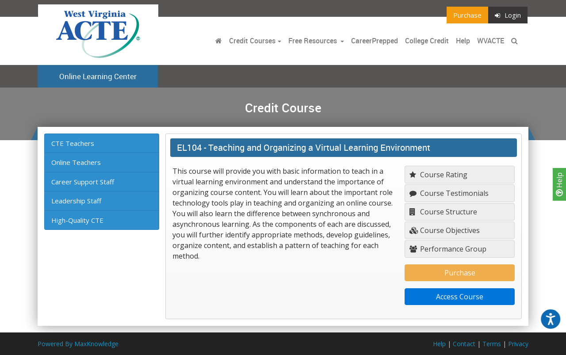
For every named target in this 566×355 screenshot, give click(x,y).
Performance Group (447, 249)
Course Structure (443, 212)
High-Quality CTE (77, 220)
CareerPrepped (374, 41)
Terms (491, 344)
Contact (464, 344)
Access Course (459, 297)
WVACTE (490, 41)
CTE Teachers (72, 143)
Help (559, 184)
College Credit (427, 41)
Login (508, 15)
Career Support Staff (82, 181)
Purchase (467, 15)
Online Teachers (76, 162)
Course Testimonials (449, 193)
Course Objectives (444, 230)
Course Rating (438, 174)
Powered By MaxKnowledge (78, 344)
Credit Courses (252, 41)
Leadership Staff (76, 200)
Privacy (518, 344)
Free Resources (312, 41)
